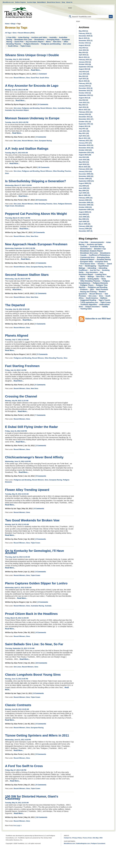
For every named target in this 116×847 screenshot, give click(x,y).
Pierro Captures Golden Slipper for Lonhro (36, 583)
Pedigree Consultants (98, 843)
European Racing (45, 141)
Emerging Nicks (53, 39)
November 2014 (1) (86, 40)
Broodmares (39, 39)
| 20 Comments (41, 200)
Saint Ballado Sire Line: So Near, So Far (34, 644)
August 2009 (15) (85, 183)
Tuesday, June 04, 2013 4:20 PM (16, 122)
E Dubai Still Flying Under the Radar (31, 427)
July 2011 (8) (83, 128)
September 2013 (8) (86, 67)
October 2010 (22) (85, 150)
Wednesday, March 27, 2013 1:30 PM (18, 185)
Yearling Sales (86, 309)
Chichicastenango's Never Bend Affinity (34, 457)
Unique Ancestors (92, 307)
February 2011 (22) (85, 140)
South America (92, 298)
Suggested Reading (88, 300)
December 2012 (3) (85, 88)
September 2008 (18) (86, 209)
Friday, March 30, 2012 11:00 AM (17, 618)
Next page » (17, 825)
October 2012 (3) (85, 93)
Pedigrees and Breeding (51, 44)
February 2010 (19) (85, 169)
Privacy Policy (77, 838)
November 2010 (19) (86, 148)
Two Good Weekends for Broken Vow (32, 520)
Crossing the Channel (21, 396)
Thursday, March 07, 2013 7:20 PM (17, 218)
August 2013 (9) (84, 69)
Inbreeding (92, 268)
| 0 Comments (38, 508)
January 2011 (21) (85, 143)
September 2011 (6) (86, 124)
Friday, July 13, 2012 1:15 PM (15, 370)
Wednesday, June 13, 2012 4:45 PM (18, 461)
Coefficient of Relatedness (99, 255)
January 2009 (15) (85, 200)
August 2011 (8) (84, 126)
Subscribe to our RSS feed (98, 318)
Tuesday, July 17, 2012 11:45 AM (17, 339)
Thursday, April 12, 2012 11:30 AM (17, 557)
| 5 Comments (42, 354)
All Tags (8, 33)
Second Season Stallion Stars (27, 274)
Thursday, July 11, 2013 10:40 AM (17, 59)
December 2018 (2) (85, 36)
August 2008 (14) (85, 212)
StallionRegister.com (83, 843)
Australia (53, 37)
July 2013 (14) (84, 71)
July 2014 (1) (83, 48)
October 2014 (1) (85, 43)
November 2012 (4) (86, 90)
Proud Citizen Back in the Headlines (31, 613)
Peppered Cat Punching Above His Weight (36, 213)
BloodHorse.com (8, 2)
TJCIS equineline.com (89, 302)
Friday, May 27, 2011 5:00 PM (15, 770)
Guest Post (18, 42)
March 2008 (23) (84, 224)
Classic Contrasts (18, 705)
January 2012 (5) (85, 114)
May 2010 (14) (84, 162)
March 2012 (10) (84, 110)
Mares (48, 42)
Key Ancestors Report (35, 42)
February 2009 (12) (85, 198)
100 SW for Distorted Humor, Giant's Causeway (31, 797)
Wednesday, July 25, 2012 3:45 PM (17, 279)
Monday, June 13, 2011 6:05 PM (16, 679)
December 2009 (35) (86, 174)
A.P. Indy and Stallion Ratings (26, 148)
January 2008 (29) (85, 228)
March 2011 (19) (84, 138)
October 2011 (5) (85, 121)
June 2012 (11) (84, 102)
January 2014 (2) (85, 62)
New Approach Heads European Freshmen (36, 244)
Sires (14, 33)
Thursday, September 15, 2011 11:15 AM (19, 648)
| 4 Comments (40, 632)
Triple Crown (25, 46)
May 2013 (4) (83, 76)
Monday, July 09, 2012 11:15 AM (16, 400)
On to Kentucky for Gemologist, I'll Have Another (34, 552)
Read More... (36, 70)
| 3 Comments (40, 137)
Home (18, 12)
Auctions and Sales (39, 37)
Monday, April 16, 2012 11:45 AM (17, 524)
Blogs (13, 24)
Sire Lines (67, 44)
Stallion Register (20, 2)
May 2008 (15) (84, 219)
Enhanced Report (87, 259)
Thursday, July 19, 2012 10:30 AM (17, 309)
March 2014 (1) (84, 57)
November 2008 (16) (86, 205)
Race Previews (102, 289)
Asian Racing (23, 37)
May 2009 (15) (84, 190)
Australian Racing (64, 108)
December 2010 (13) (86, 145)
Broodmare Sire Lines (23, 39)
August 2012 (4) (84, 98)
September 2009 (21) (86, 181)
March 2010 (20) (84, 167)
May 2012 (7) (83, 105)
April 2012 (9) (83, 107)
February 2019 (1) (85, 33)
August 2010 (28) (85, 155)
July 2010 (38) (84, 157)
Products (84, 289)
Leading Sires (101, 274)
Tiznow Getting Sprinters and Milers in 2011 (37, 735)
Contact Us (67, 838)
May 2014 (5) (83, 52)
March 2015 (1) (84, 38)
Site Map (95, 838)
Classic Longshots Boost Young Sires (33, 674)
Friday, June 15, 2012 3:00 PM (16, 431)
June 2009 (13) (84, 188)
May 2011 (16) (84, 133)
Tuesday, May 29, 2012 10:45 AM (17, 494)
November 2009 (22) (86, 176)
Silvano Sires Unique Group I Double (32, 55)
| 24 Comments (39, 232)
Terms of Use (87, 838)
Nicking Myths (93, 279)
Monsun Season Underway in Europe (32, 118)
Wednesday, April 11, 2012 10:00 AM (18, 587)
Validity (105, 307)
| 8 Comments (38, 693)
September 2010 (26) (86, 152)
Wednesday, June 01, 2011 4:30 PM (18, 740)
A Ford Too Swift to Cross (24, 766)
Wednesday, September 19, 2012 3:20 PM (20, 248)
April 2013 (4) (83, 78)
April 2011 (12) (84, 136)
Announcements (97, 242)
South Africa (13, 46)
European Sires (101, 262)
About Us (69, 2)
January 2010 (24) (85, 171)
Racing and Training (88, 292)
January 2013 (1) (85, 86)
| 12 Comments (40, 293)
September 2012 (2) (86, 95)
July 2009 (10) (84, 186)
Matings (91, 276)
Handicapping (90, 266)
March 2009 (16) (84, 195)
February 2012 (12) (85, 112)
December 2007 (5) (85, 231)
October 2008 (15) (85, 207)
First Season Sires (87, 264)
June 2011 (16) (84, 131)
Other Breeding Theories (62, 171)
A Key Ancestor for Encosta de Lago (31, 85)
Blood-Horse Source (53, 2)
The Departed (15, 305)
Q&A (92, 289)
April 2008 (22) (84, 221)
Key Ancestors (92, 272)
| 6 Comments (42, 104)
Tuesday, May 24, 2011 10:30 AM (17, 802)
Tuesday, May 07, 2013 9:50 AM (16, 153)
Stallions (103, 298)
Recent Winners (24, 33)
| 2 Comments (40, 263)
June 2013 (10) (84, 74)
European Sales (86, 262)
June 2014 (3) (83, 50)
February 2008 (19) (85, 226)
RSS (32, 33)
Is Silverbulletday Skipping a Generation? (35, 181)
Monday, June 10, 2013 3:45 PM (16, 90)
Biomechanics (86, 249)
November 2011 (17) (86, 119)
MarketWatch (41, 2)
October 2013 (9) (85, 64)
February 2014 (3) (85, 59)
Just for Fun (95, 270)
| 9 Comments (40, 785)
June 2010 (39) (84, 160)
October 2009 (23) (85, 178)
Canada (83, 255)
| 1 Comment (41, 74)
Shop (63, 2)
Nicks (103, 279)
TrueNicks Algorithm (88, 304)
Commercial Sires (87, 257)
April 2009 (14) (84, 193)
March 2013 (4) (84, 81)
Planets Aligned (16, 335)
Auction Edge (31, 2)
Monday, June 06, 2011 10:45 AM (17, 709)
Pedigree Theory (87, 285)
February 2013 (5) (85, 83)
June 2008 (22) (84, 217)
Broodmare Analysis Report (91, 251)
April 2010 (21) (84, 164)
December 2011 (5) (85, 117)
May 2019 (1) (83, 31)
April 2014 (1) (83, 55)
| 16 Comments (43, 167)
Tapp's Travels (104, 300)
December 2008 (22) (86, 202)
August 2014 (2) (84, 45)
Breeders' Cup (100, 249)
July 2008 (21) (84, 214)
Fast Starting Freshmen (22, 366)
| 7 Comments (39, 415)
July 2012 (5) (83, 100)
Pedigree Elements (31, 44)
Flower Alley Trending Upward (27, 490)
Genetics (101, 264)
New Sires (57, 42)
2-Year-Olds (11, 37)
